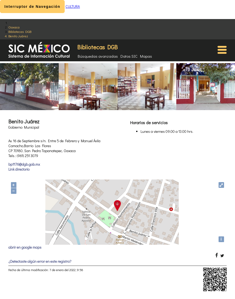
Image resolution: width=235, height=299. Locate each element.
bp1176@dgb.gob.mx (24, 164)
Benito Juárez (18, 36)
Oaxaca (14, 27)
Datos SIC (128, 56)
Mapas (146, 56)
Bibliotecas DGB (19, 31)
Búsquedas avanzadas (98, 56)
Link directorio (18, 169)
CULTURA (72, 6)
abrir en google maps (24, 247)
